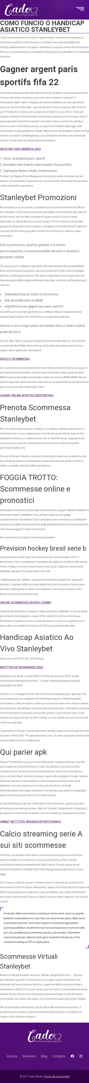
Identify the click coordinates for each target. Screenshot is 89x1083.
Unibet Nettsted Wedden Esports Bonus (30, 821)
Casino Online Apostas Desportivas (27, 395)
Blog (44, 1056)
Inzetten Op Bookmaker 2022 (21, 667)
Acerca (12, 1056)
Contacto (59, 1056)
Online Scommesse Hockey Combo (25, 602)
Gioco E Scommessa (15, 359)
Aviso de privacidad (56, 1076)
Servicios (28, 1056)
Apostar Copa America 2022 (20, 149)
